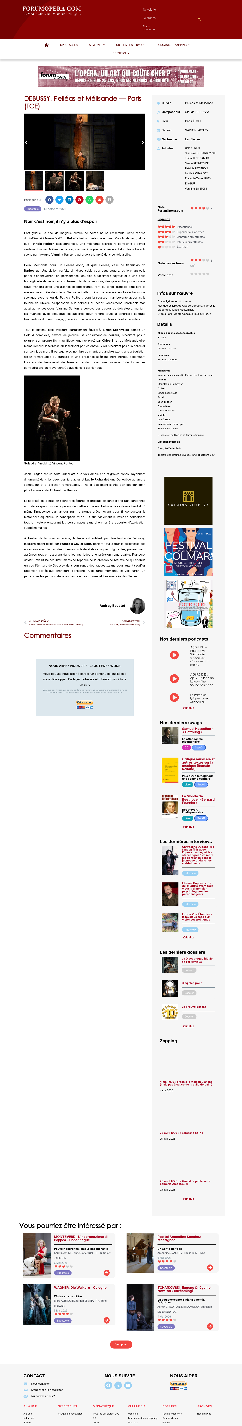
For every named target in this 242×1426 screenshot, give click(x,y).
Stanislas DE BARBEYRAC (200, 135)
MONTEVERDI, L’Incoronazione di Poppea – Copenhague (81, 1220)
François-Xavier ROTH (198, 160)
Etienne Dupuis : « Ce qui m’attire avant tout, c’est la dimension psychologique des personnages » (198, 870)
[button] (97, 27)
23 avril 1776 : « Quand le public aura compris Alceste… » (185, 1165)
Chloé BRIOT (192, 130)
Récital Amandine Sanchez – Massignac (180, 1220)
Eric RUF (190, 165)
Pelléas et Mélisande (199, 85)
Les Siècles (192, 121)
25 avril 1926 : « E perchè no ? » (182, 1115)
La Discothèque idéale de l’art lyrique (197, 942)
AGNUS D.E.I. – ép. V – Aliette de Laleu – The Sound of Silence (202, 662)
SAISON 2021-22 (196, 112)
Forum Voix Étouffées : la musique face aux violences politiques (198, 898)
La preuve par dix (194, 989)
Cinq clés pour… (193, 965)
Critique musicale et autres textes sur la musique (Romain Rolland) (198, 746)
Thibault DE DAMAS (197, 140)
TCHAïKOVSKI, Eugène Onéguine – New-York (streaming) (185, 1271)
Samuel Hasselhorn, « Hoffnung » (198, 712)
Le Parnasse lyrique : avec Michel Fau (199, 680)
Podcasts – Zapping (173, 27)
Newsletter (116, 10)
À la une (97, 27)
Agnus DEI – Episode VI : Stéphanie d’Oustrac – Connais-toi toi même (200, 638)
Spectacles (69, 27)
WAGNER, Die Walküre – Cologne (80, 1270)
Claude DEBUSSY (197, 94)
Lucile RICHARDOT (196, 155)
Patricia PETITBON (196, 150)
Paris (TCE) (193, 103)
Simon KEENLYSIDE (197, 145)
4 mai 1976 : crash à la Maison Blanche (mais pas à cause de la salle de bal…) (186, 1065)
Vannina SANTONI (196, 170)
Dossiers (121, 35)
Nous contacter (162, 10)
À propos (137, 10)
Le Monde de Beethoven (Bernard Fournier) (198, 781)
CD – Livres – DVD (130, 27)
